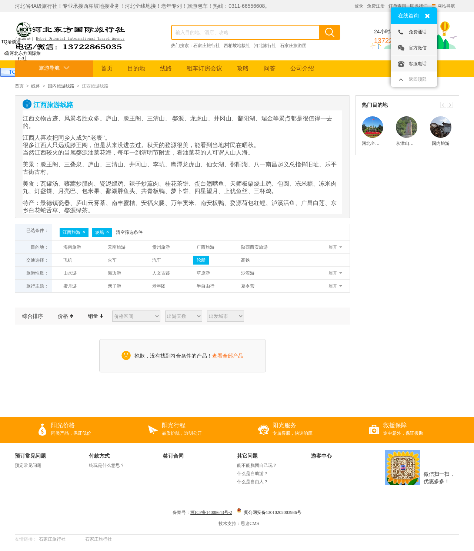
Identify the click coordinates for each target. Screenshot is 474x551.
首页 (107, 68)
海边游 (114, 273)
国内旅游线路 (61, 86)
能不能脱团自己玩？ (257, 465)
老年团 (159, 286)
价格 (65, 316)
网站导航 (443, 6)
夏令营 (247, 286)
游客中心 (321, 456)
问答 (270, 68)
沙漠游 (247, 273)
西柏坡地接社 (237, 45)
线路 (166, 68)
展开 (332, 247)
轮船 (102, 232)
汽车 (156, 260)
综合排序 (32, 316)
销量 (95, 316)
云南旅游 (117, 247)
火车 (112, 260)
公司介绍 (302, 68)
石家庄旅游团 (293, 45)
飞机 (67, 260)
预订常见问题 (30, 456)
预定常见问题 (28, 465)
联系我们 (419, 6)
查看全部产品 (227, 356)
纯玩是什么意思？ (106, 465)
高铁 (245, 260)
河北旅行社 (265, 45)
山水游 (70, 273)
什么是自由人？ (252, 481)
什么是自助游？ (252, 473)
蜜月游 (70, 286)
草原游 (203, 273)
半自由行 (205, 286)
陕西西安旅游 (254, 247)
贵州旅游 (161, 247)
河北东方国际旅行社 (22, 58)
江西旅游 (74, 232)
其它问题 (247, 456)
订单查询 (397, 6)
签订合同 (173, 456)
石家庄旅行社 (206, 45)
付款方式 (99, 456)
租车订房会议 (204, 68)
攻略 (243, 68)
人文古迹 (161, 273)
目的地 (136, 68)
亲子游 (114, 286)
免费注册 (376, 6)
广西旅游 (205, 247)
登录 (358, 6)
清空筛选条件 (129, 232)
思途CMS (250, 523)
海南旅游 (72, 247)
